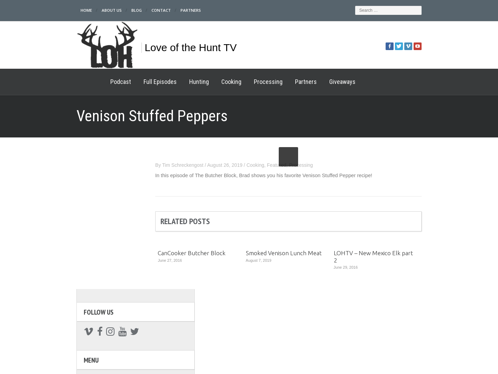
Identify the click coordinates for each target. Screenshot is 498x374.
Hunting (174, 81)
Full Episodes (135, 81)
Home (62, 10)
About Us (88, 10)
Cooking (207, 81)
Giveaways (318, 81)
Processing (243, 81)
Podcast (96, 81)
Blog (113, 10)
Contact (139, 10)
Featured (301, 165)
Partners (169, 10)
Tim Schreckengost (207, 165)
